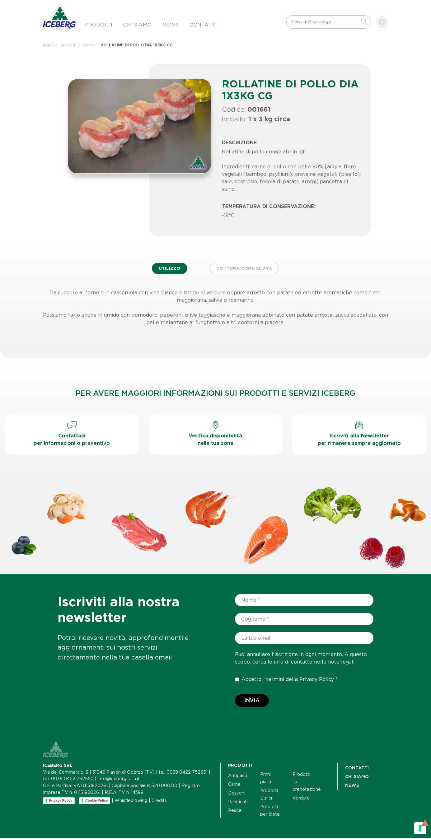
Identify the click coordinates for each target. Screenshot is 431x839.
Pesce (234, 811)
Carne (234, 785)
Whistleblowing (131, 801)
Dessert (236, 793)
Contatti (203, 25)
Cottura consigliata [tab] (246, 269)
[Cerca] (324, 22)
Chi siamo (137, 25)
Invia (252, 701)
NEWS (352, 786)
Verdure (301, 798)
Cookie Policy (96, 801)
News (170, 25)
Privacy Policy (316, 680)
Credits (159, 801)
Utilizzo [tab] (168, 269)
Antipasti (237, 776)
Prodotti (98, 25)
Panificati (238, 802)
